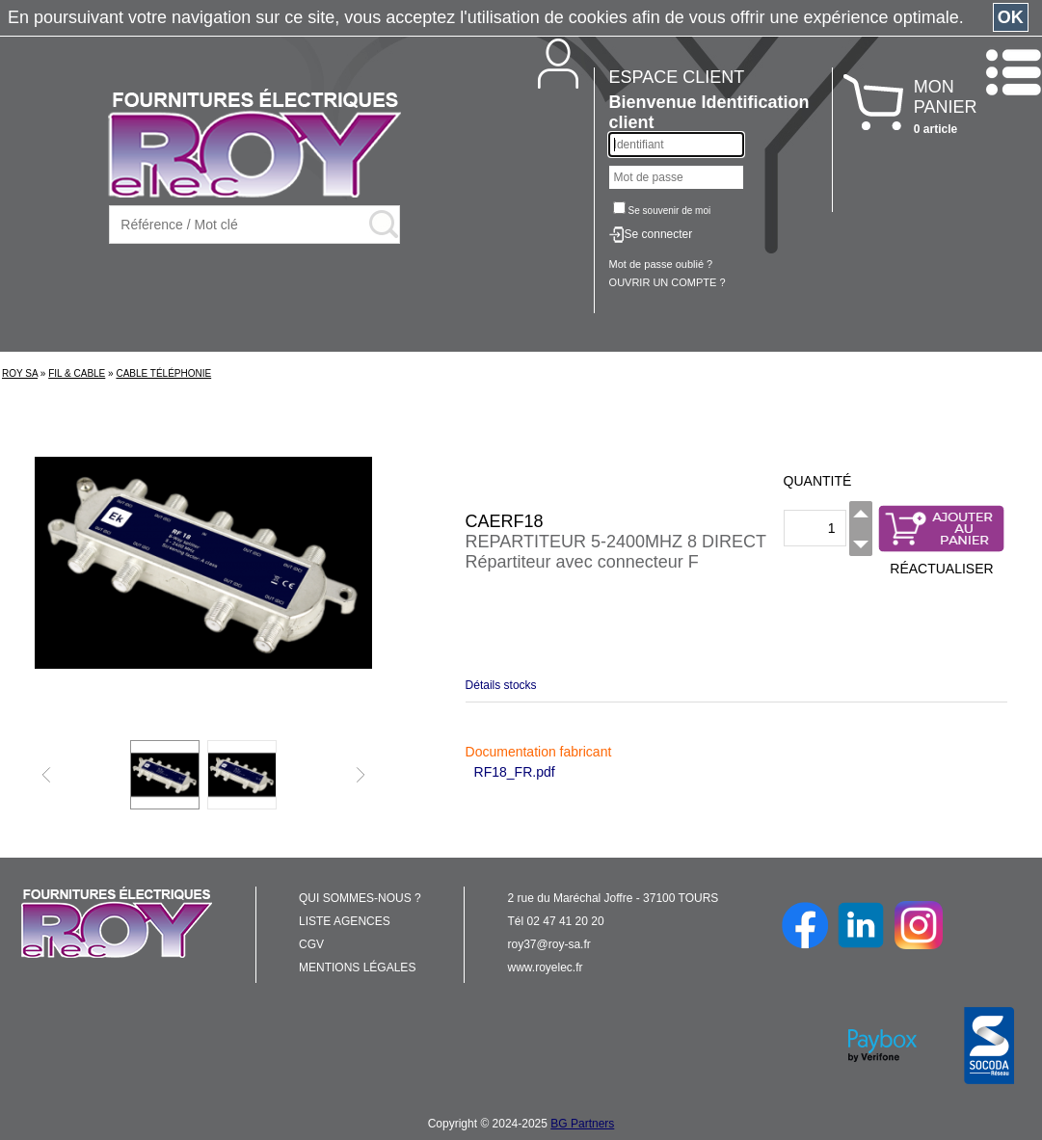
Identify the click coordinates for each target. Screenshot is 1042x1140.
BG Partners (582, 1123)
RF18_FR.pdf (514, 772)
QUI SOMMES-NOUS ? (360, 898)
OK (1011, 17)
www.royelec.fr (545, 967)
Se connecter (659, 234)
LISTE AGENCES (344, 921)
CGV (311, 944)
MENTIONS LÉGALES (357, 967)
